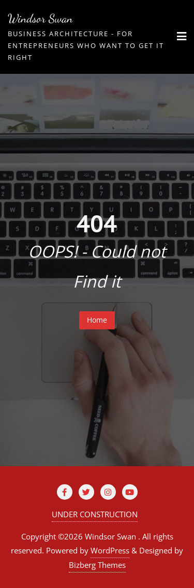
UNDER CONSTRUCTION (95, 514)
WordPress (110, 550)
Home (97, 320)
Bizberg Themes (97, 565)
